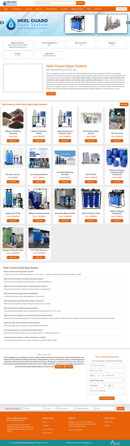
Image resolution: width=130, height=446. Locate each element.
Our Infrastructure (51, 9)
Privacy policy (47, 433)
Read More (59, 366)
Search (80, 3)
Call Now (69, 366)
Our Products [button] (16, 9)
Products (46, 425)
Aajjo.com (87, 443)
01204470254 (121, 9)
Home (6, 9)
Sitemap (107, 425)
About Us (29, 9)
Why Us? (39, 9)
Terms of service (48, 429)
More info (124, 104)
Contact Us (97, 9)
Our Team (64, 9)
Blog (88, 9)
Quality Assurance (77, 9)
